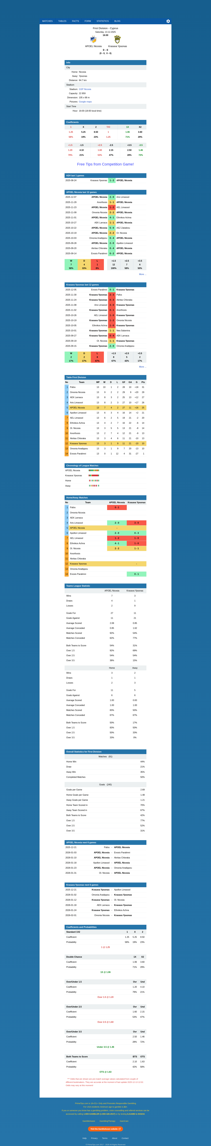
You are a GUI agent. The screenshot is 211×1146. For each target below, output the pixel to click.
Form (88, 21)
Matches (47, 21)
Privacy (94, 1138)
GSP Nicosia (85, 89)
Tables (62, 21)
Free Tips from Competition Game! (105, 164)
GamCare (124, 1121)
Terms (105, 1138)
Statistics (103, 21)
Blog (117, 21)
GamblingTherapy (107, 1121)
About (114, 1138)
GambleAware (89, 1121)
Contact (125, 1138)
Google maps (85, 102)
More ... (142, 274)
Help (84, 1138)
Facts (75, 21)
